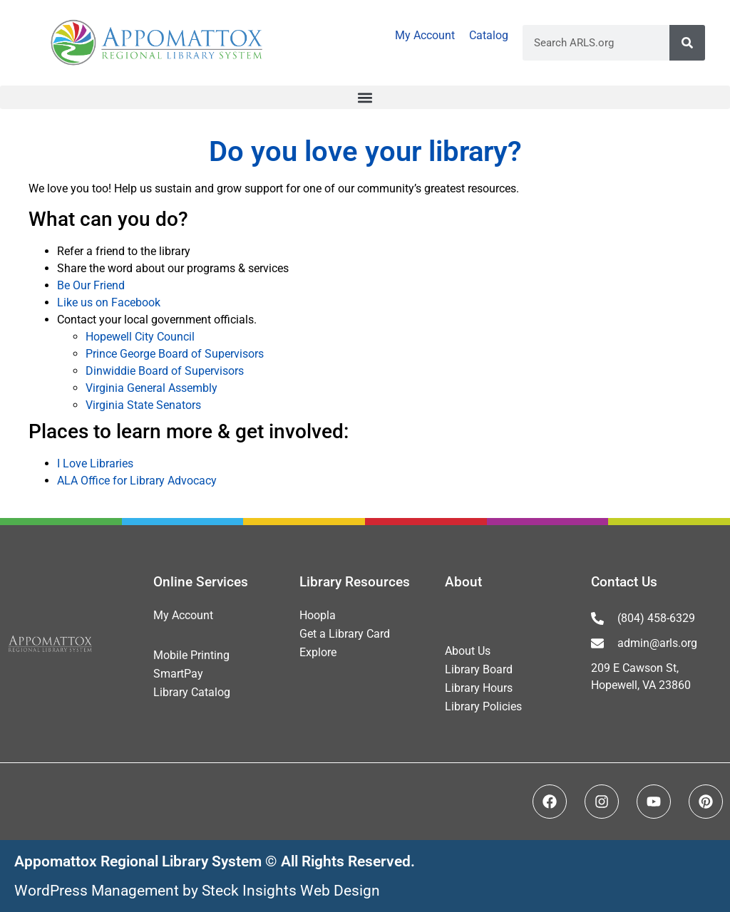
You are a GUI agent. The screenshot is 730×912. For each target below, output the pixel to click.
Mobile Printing (191, 655)
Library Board (479, 669)
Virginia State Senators (143, 405)
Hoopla (317, 615)
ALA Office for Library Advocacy (137, 480)
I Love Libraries (95, 463)
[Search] (687, 43)
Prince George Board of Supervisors (175, 354)
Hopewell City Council (140, 336)
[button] (365, 97)
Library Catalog (191, 692)
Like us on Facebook (108, 302)
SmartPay (178, 673)
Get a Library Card (344, 634)
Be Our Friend (91, 285)
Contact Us (624, 582)
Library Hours (479, 688)
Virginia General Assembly (151, 388)
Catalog (488, 35)
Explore (317, 652)
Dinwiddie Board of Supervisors (165, 371)
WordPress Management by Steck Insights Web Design (197, 890)
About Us (467, 651)
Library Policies (483, 706)
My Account (425, 35)
